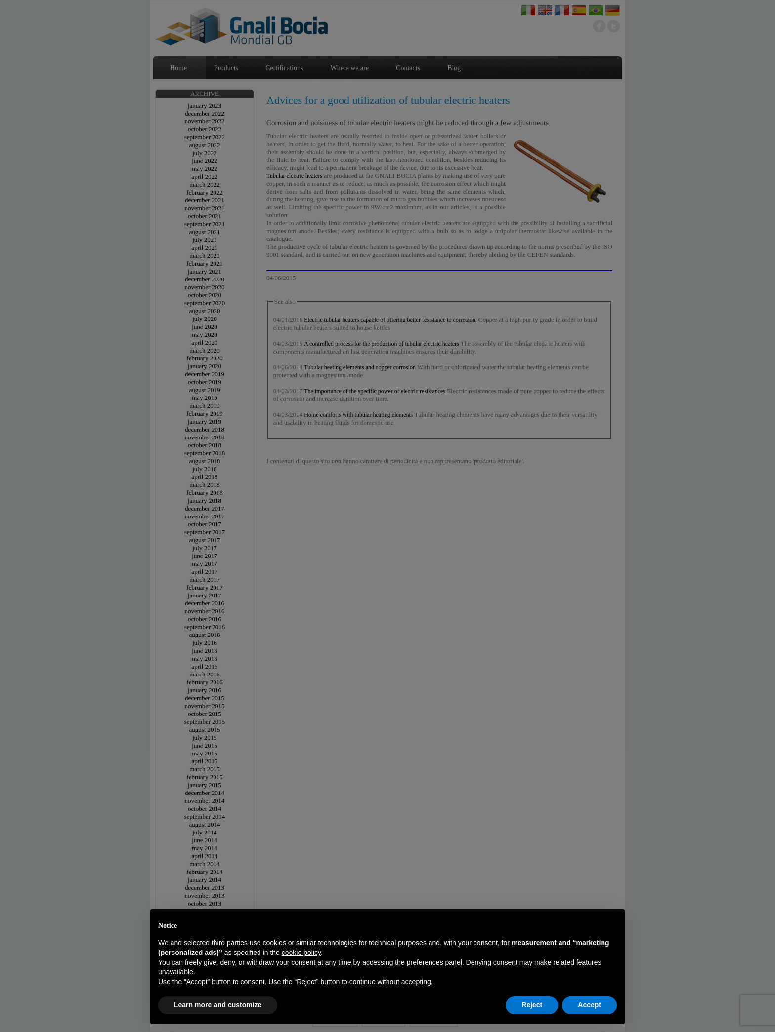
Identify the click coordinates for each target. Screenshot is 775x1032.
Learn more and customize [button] (217, 1005)
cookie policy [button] (301, 952)
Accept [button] (589, 1005)
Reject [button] (531, 1005)
